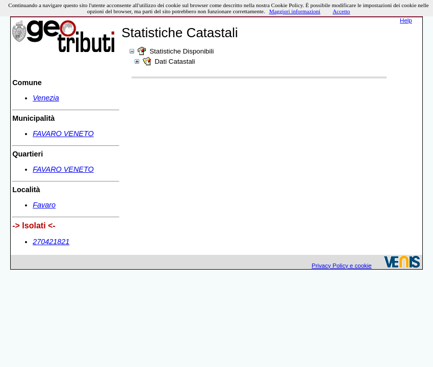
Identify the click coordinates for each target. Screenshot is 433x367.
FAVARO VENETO (63, 133)
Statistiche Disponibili (181, 51)
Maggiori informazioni (295, 11)
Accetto (341, 11)
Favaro (44, 205)
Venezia (46, 98)
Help (406, 20)
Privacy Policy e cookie (342, 266)
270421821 (51, 242)
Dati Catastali (175, 61)
